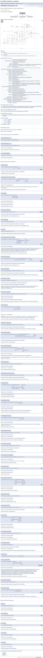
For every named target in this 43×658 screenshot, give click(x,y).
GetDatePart (14, 65)
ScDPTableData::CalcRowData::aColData (11, 248)
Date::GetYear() (36, 316)
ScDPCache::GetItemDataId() (37, 393)
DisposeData (14, 76)
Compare (13, 101)
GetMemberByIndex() (27, 274)
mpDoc (9, 124)
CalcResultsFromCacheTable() (22, 576)
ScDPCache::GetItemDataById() (24, 410)
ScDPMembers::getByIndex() (9, 301)
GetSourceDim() (3, 394)
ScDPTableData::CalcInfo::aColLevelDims (23, 248)
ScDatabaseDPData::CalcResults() (10, 189)
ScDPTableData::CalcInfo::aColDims (22, 569)
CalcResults (14, 85)
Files (21, 3)
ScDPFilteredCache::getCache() (30, 250)
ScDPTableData (14, 59)
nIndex (10, 425)
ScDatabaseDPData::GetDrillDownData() (23, 550)
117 (6, 367)
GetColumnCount (14, 66)
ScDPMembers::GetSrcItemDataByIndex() (20, 301)
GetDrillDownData (15, 83)
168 (6, 567)
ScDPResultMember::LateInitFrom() (6, 572)
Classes (17, 3)
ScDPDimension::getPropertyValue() (10, 451)
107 (6, 449)
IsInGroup (13, 92)
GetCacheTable (14, 86)
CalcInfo (4, 52)
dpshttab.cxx (11, 459)
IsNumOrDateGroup (15, 91)
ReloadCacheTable (15, 87)
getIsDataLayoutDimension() (9, 204)
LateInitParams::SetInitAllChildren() (6, 574)
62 (6, 646)
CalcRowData (5, 54)
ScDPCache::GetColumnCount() (6, 251)
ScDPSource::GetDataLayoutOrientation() (32, 286)
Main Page (2, 3)
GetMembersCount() (35, 274)
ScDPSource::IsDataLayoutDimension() (27, 287)
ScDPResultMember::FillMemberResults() (11, 357)
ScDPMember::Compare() (9, 206)
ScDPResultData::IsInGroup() (9, 527)
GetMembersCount (15, 96)
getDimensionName (15, 70)
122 (6, 537)
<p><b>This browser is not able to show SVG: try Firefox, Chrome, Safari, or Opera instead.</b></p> (21, 15)
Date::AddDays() (7, 316)
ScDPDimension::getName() (31, 328)
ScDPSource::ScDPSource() (9, 596)
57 (6, 314)
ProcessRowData (7, 111)
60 (6, 627)
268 (6, 472)
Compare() (7, 379)
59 (6, 617)
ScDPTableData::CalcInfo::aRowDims (19, 570)
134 (6, 488)
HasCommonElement (15, 94)
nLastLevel (13, 149)
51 (6, 353)
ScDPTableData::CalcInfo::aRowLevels (30, 570)
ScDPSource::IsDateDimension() (10, 511)
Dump (13, 102)
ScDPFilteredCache (8, 86)
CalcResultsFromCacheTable (7, 107)
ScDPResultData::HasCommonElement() (11, 490)
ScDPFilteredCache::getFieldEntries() (16, 299)
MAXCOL (24, 438)
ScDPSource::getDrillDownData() (6, 287)
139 (6, 459)
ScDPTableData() (13, 619)
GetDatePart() (7, 619)
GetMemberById (14, 99)
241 (6, 436)
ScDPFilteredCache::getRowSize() (21, 186)
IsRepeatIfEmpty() (9, 394)
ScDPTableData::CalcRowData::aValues (20, 250)
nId (25, 99)
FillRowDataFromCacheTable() (11, 186)
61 (6, 637)
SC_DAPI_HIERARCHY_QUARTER (20, 317)
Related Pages (7, 3)
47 (6, 157)
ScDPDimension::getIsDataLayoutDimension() (16, 379)
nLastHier (9, 120)
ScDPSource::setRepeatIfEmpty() (31, 596)
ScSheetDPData (22, 171)
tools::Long (10, 65)
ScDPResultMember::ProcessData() (6, 573)
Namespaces (13, 3)
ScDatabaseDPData (15, 171)
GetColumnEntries (15, 69)
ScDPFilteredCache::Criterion (26, 83)
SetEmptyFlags (14, 77)
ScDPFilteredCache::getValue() (20, 251)
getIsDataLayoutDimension (16, 71)
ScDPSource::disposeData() (9, 225)
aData (5, 186)
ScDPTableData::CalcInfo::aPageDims (19, 249)
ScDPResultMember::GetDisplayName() (24, 357)
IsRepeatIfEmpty (14, 78)
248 (6, 422)
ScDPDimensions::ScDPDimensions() (6, 288)
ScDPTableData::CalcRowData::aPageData (7, 249)
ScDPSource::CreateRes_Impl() (10, 173)
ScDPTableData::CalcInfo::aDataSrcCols (35, 248)
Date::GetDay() (12, 316)
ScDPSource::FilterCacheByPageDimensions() (22, 225)
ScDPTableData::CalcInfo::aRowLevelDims (7, 250)
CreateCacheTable (15, 79)
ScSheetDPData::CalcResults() (21, 189)
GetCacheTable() (7, 299)
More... (23, 8)
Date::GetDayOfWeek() (17, 316)
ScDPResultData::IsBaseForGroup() (10, 501)
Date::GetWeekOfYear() (29, 316)
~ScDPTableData (14, 63)
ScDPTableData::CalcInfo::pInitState (28, 572)
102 (6, 548)
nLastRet (9, 123)
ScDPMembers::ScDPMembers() (33, 301)
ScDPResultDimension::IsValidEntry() (31, 571)
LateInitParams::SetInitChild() (17, 574)
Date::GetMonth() (23, 316)
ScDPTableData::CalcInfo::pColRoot (17, 572)
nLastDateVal (10, 119)
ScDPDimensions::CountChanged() (10, 286)
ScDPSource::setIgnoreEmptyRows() (19, 596)
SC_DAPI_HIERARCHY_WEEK (30, 317)
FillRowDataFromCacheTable (7, 106)
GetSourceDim (14, 100)
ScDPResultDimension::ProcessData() (17, 573)
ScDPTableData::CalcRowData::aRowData (31, 249)
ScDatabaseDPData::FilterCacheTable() (11, 550)
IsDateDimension (14, 72)
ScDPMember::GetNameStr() (5, 358)
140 (6, 246)
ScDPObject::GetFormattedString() (16, 287)
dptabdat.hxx (10, 131)
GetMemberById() (21, 274)
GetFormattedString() (15, 274)
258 (6, 408)
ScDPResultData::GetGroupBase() (10, 369)
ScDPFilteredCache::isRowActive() (31, 186)
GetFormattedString (15, 64)
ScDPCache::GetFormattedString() (26, 355)
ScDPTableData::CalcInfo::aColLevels (33, 569)
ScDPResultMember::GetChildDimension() (19, 571)
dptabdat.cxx (11, 157)
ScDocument (5, 124)
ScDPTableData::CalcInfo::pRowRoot (29, 573)
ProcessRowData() (4, 187)
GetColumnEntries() (8, 274)
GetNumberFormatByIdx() (9, 609)
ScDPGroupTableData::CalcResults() (10, 576)
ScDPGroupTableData (9, 171)
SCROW (9, 69)
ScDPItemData (27, 64)
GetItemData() (13, 251)
